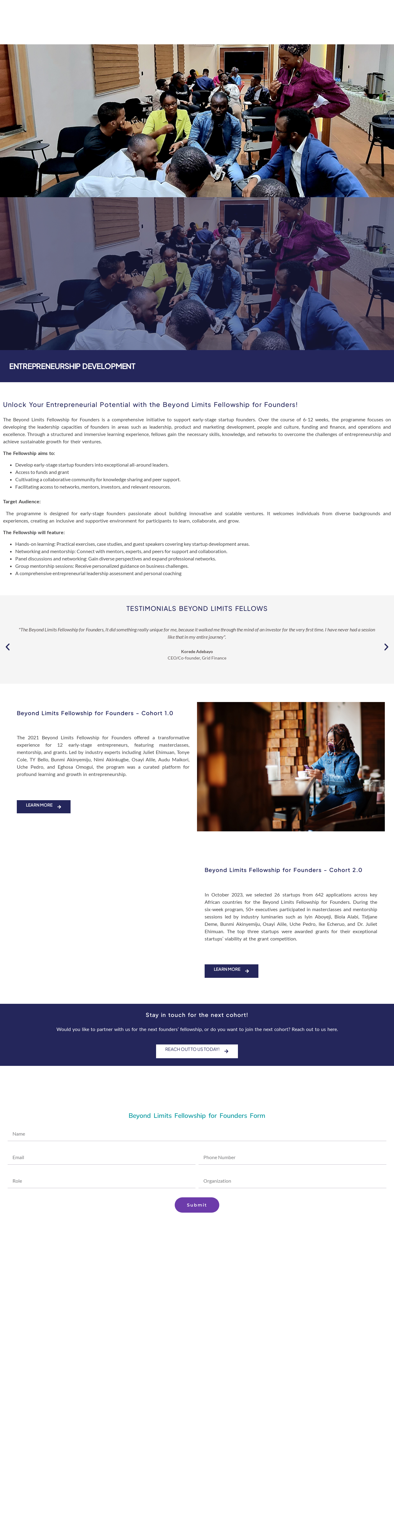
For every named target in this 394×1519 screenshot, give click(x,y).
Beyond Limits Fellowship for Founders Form (197, 1116)
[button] (7, 647)
